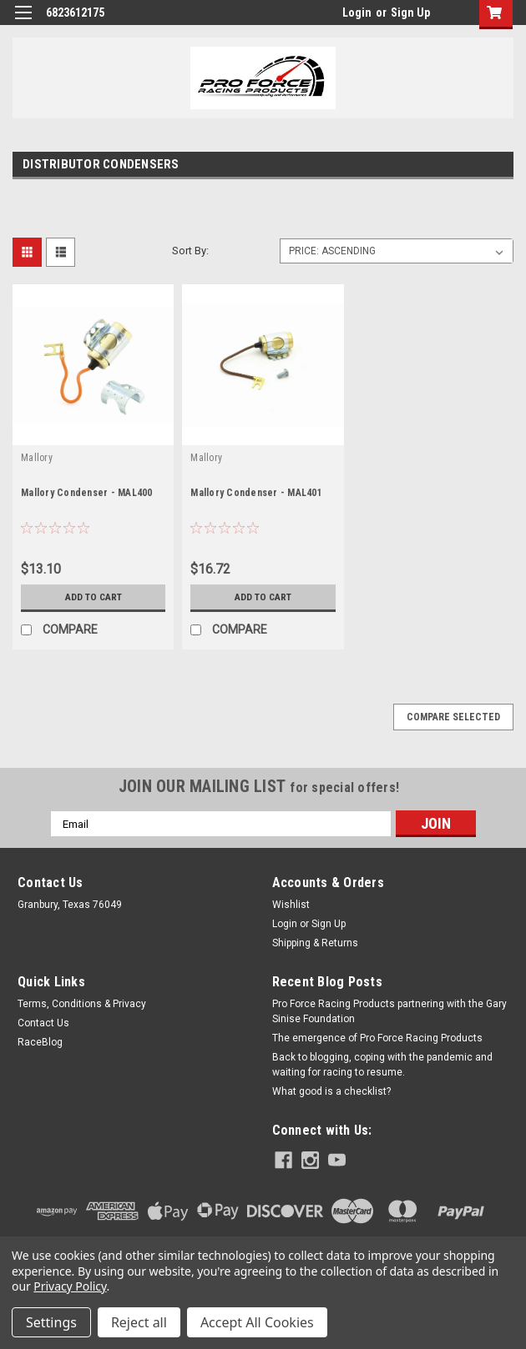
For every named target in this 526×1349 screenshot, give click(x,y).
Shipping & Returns (315, 943)
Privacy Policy (69, 1286)
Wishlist (291, 904)
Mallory (37, 458)
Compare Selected (453, 717)
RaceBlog (40, 1042)
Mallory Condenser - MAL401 (256, 493)
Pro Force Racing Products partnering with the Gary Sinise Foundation (389, 1011)
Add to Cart (93, 597)
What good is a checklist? (331, 1091)
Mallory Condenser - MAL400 (87, 493)
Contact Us (43, 1023)
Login (357, 12)
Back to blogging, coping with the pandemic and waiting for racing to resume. (382, 1064)
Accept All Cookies (257, 1322)
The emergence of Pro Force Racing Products (377, 1038)
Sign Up (410, 12)
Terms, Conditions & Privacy (82, 1004)
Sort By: (190, 250)
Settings (51, 1322)
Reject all (139, 1322)
